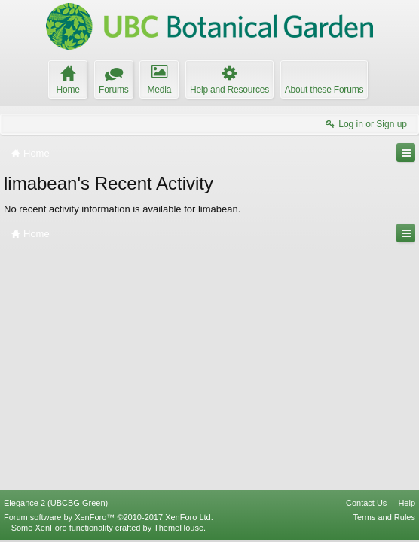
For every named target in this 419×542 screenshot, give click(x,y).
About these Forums (324, 89)
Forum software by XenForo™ (108, 517)
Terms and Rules (384, 517)
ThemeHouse (178, 527)
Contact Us (366, 502)
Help (406, 502)
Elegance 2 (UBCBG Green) (56, 502)
